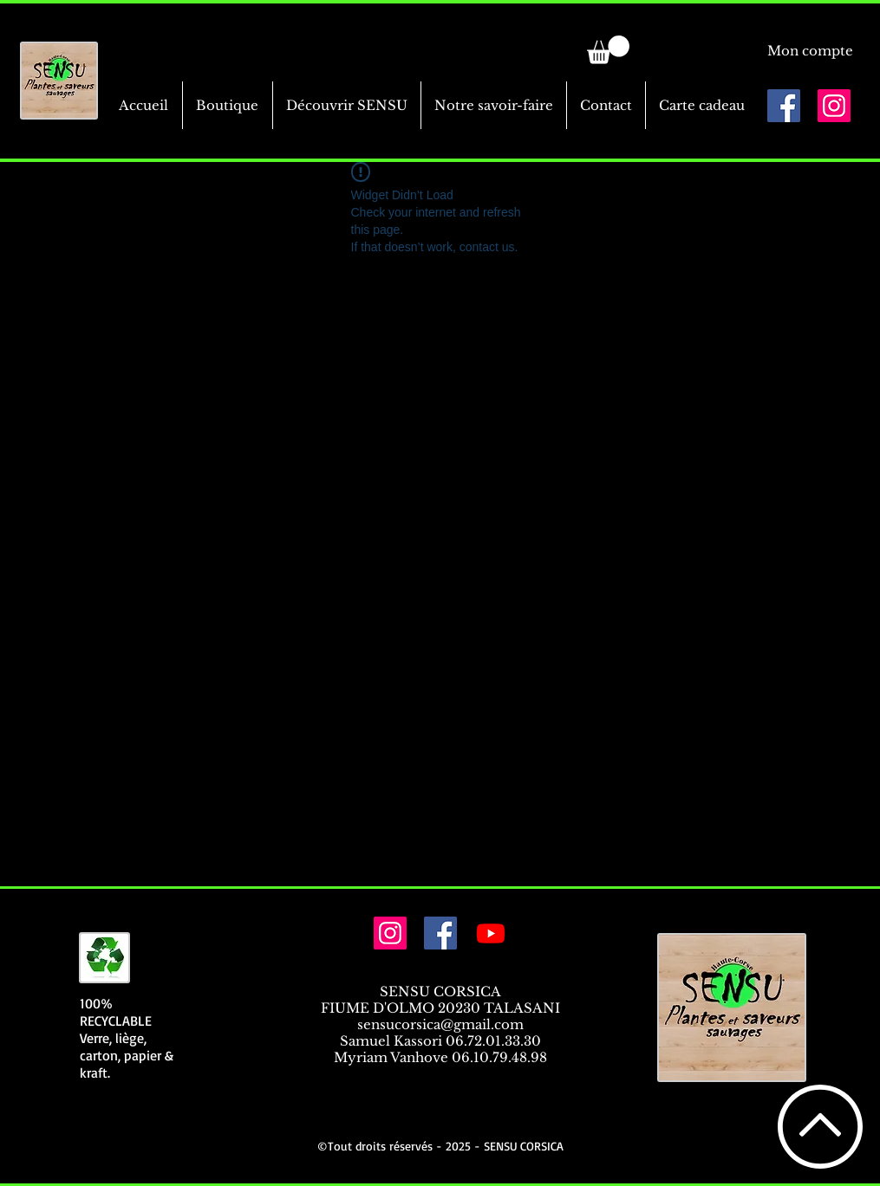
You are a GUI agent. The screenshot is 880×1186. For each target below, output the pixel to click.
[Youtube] (490, 933)
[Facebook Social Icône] (783, 105)
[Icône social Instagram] (834, 105)
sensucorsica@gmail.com (440, 1024)
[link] (608, 50)
